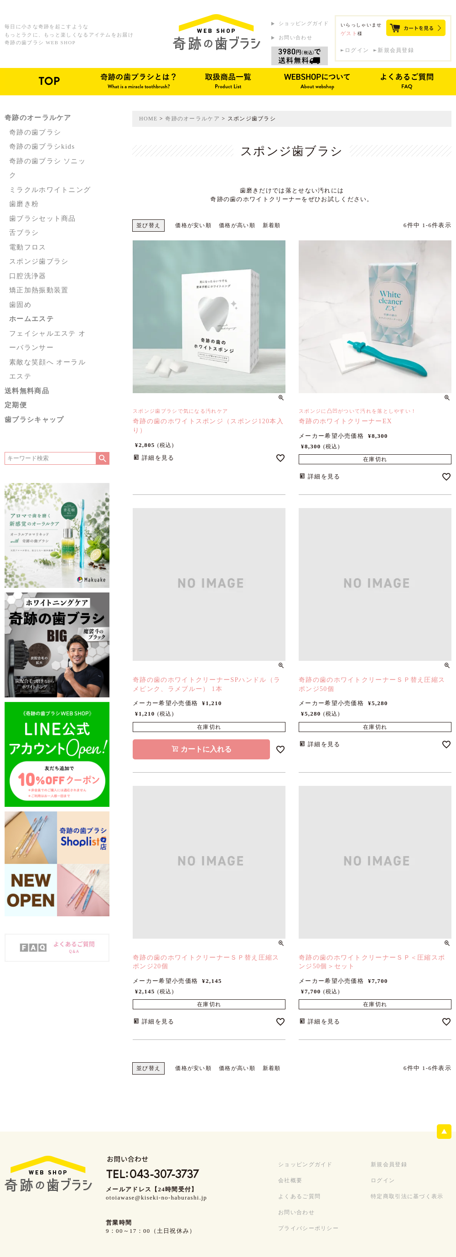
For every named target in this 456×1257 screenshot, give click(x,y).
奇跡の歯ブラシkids (42, 146)
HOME (148, 118)
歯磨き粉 (24, 204)
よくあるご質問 (299, 1196)
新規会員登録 (396, 50)
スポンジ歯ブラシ (38, 261)
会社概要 (290, 1180)
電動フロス (28, 247)
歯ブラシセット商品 (42, 218)
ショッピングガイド (304, 23)
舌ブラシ (24, 232)
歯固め (20, 304)
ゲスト (349, 33)
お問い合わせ (295, 37)
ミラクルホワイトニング (50, 189)
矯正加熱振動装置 (38, 290)
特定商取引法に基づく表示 (407, 1196)
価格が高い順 (237, 225)
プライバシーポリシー (308, 1228)
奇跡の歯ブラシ (35, 132)
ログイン (357, 50)
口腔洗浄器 (28, 276)
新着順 (272, 225)
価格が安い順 (193, 225)
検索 (102, 458)
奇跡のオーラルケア (192, 118)
